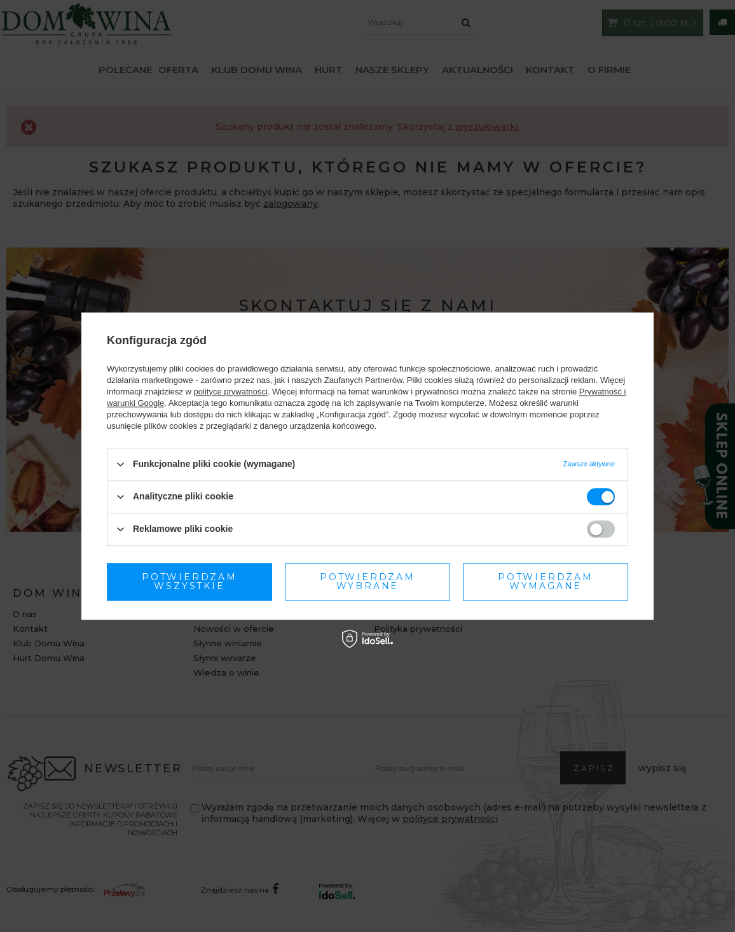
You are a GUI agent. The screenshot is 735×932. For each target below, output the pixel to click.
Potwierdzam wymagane (367, 581)
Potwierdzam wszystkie (545, 581)
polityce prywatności (231, 391)
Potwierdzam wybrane (189, 581)
